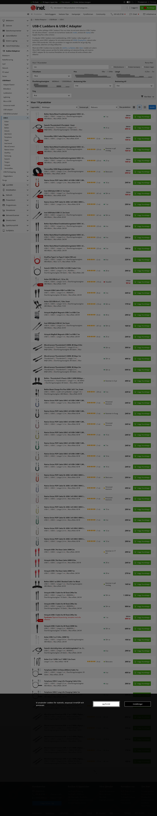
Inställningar (138, 704)
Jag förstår (106, 704)
